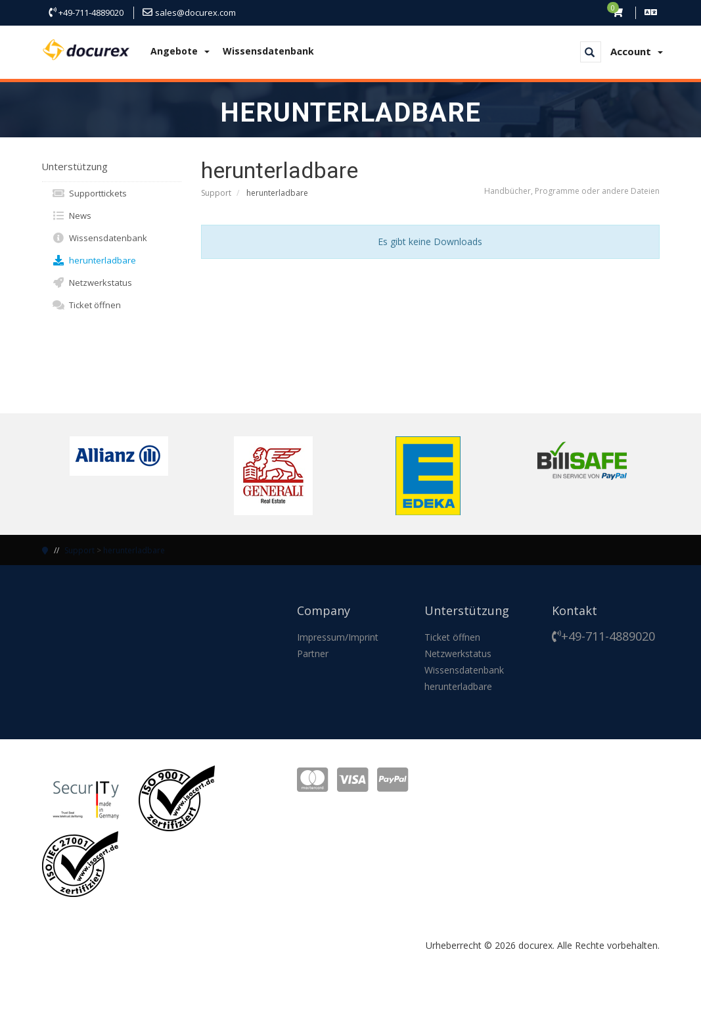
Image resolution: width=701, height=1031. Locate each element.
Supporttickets (89, 193)
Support (216, 192)
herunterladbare (94, 260)
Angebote (180, 51)
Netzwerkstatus (92, 282)
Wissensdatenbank (268, 51)
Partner (312, 653)
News (71, 215)
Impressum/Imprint (337, 637)
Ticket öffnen (86, 305)
